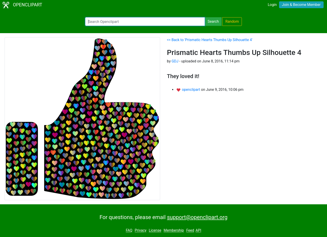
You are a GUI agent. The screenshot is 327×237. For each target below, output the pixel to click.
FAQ (129, 230)
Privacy (140, 230)
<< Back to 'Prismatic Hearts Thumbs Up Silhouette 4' (210, 40)
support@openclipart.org (197, 217)
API (198, 230)
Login (272, 4)
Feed (190, 230)
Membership (174, 230)
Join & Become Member (301, 4)
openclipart (191, 89)
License (155, 230)
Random (232, 21)
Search (213, 21)
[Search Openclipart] (145, 21)
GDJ (174, 61)
